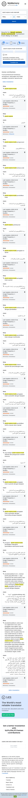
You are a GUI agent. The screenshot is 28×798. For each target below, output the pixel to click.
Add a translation (8, 81)
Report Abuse (9, 782)
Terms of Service (10, 789)
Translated (10, 787)
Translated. (5, 773)
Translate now (14, 62)
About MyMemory (10, 777)
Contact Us (9, 784)
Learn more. (24, 795)
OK (15, 796)
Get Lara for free (8, 715)
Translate (8, 780)
